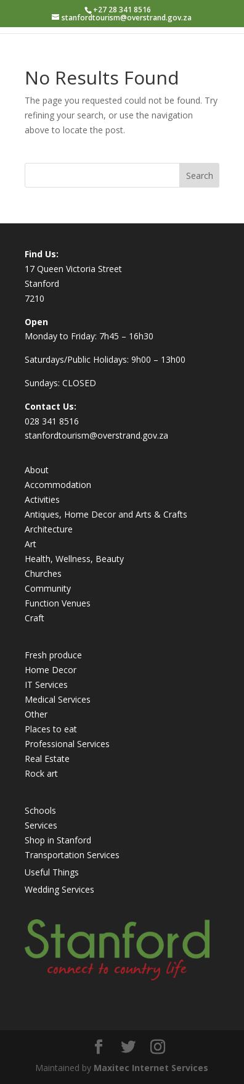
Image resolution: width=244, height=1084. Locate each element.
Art (30, 544)
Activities (42, 499)
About (37, 470)
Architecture (49, 529)
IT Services (46, 684)
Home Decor (50, 670)
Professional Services (67, 744)
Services (41, 825)
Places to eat (51, 729)
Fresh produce (53, 655)
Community (48, 588)
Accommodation (58, 484)
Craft (34, 618)
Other (36, 714)
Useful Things (52, 872)
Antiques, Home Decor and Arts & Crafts (106, 514)
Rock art (41, 773)
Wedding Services (59, 889)
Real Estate (47, 758)
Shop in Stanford (58, 840)
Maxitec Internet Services (151, 1068)
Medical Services (58, 699)
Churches (43, 573)
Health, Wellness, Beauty (74, 559)
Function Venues (58, 603)
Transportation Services (72, 855)
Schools (40, 810)
